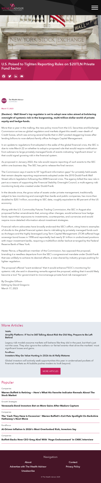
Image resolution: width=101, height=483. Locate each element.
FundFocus (10, 352)
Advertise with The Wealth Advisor (28, 466)
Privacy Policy (73, 466)
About (28, 462)
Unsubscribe (28, 471)
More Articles (50, 371)
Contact (73, 462)
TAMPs (8, 331)
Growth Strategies (9, 402)
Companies (6, 389)
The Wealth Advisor (16, 100)
